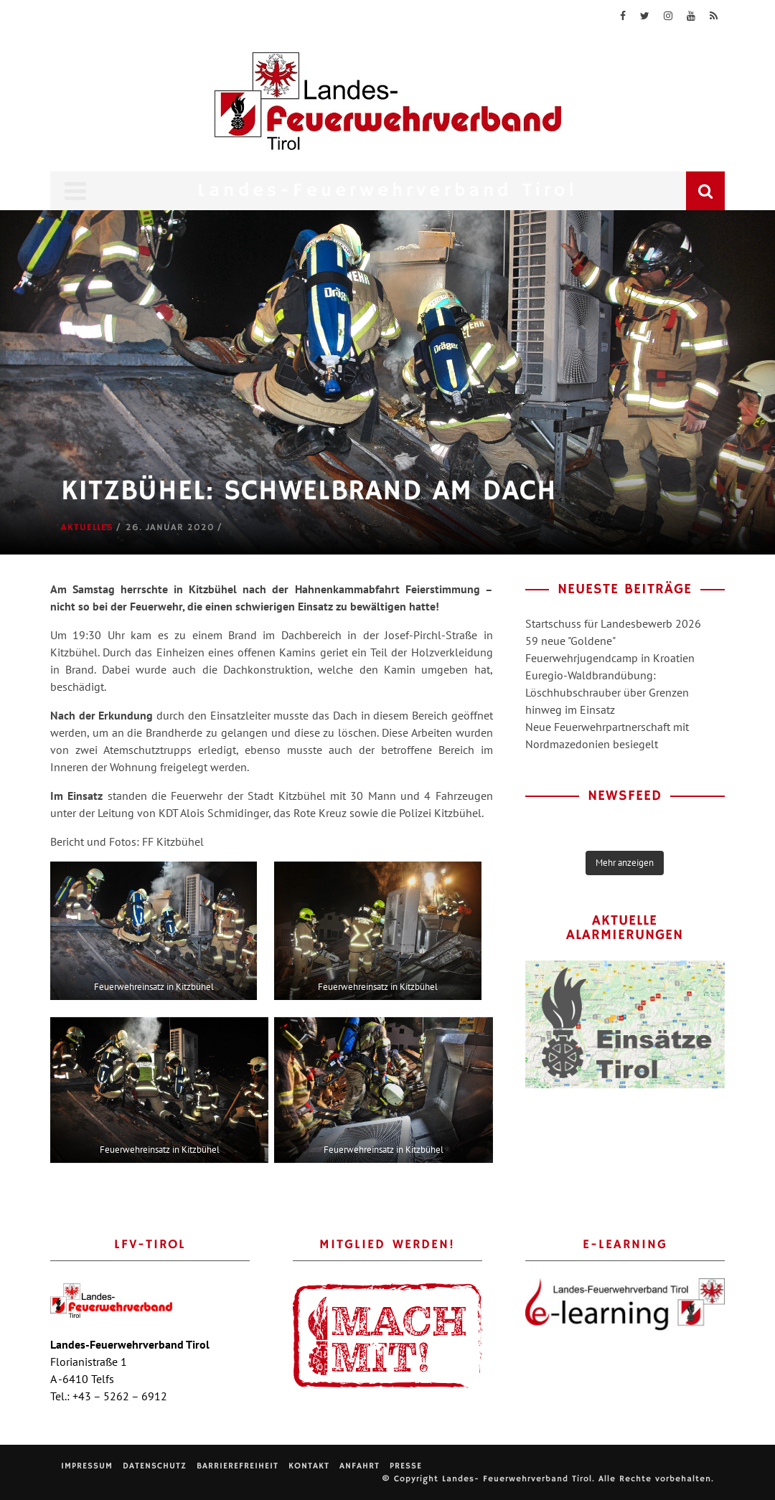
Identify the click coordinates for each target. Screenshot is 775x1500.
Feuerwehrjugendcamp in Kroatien (610, 658)
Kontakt (308, 1466)
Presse (406, 1466)
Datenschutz (155, 1466)
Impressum (87, 1466)
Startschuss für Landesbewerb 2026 (613, 623)
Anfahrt (359, 1466)
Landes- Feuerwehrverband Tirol (517, 1478)
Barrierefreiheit (237, 1466)
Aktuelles (87, 528)
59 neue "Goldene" (570, 640)
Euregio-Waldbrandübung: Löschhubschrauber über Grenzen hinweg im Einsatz (607, 692)
